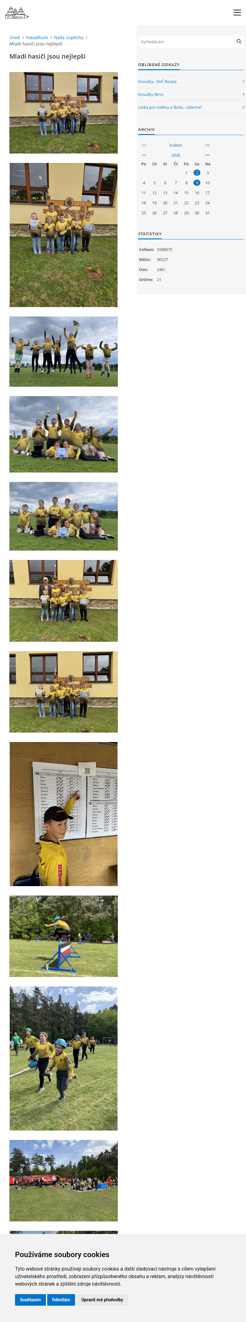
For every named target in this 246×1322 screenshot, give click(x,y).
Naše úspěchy (68, 37)
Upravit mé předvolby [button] (102, 1299)
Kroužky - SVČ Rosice (157, 81)
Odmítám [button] (61, 1299)
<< (144, 145)
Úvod (14, 37)
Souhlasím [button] (30, 1299)
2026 (175, 155)
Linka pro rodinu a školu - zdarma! (169, 107)
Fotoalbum (37, 37)
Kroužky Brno (150, 94)
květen (175, 145)
